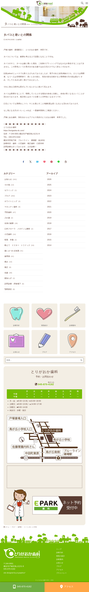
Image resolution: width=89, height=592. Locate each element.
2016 (49, 234)
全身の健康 (11, 223)
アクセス (59, 570)
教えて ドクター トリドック (19, 245)
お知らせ (10, 179)
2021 (49, 207)
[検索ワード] (44, 360)
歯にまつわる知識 (13, 251)
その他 (9, 185)
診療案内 (59, 559)
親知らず (9, 278)
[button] (23, 162)
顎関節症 (9, 289)
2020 (49, 212)
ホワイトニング (12, 201)
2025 (49, 185)
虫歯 (8, 273)
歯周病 (19, 39)
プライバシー (61, 573)
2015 (49, 240)
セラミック (10, 190)
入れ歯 (8, 218)
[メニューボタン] (87, 3)
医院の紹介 (60, 556)
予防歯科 (10, 212)
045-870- (44, 383)
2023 (49, 196)
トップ (58, 549)
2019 (49, 218)
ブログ (9, 196)
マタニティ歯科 (12, 207)
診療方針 (59, 552)
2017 (49, 229)
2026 (49, 179)
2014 (49, 245)
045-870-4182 (9, 569)
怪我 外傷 (10, 240)
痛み (8, 262)
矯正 (7, 267)
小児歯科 (10, 234)
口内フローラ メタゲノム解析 (18, 229)
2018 (49, 223)
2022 (49, 201)
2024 (49, 190)
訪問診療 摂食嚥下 (14, 284)
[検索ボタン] (82, 3)
